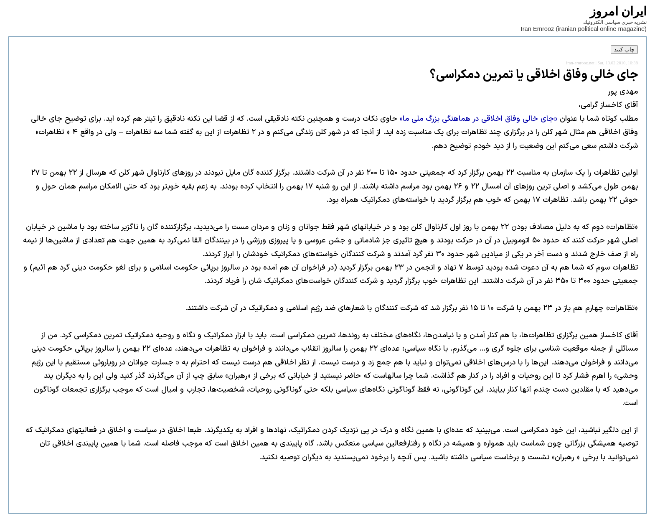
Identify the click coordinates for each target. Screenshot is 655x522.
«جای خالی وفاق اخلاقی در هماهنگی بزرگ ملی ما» (478, 119)
